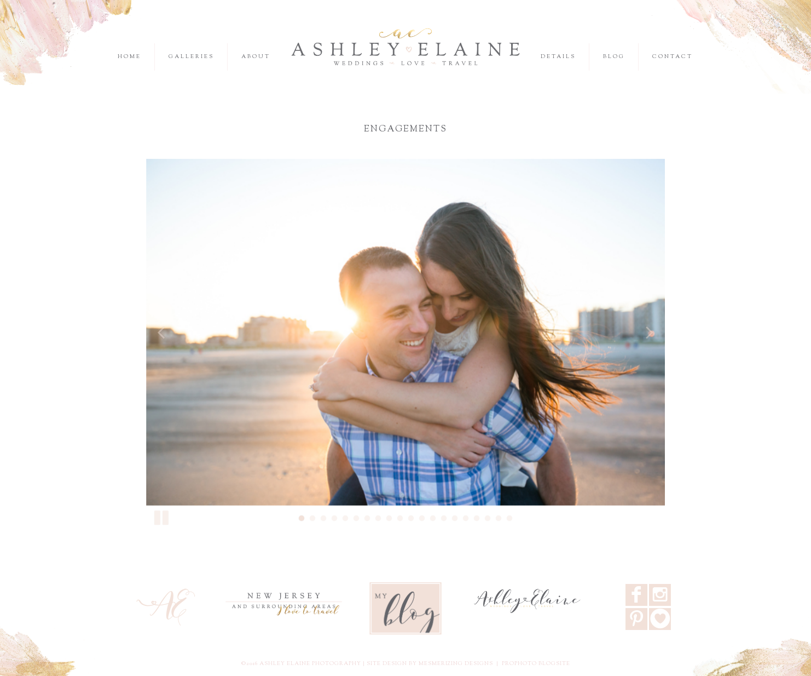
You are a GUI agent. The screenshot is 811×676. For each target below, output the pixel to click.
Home (129, 57)
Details (558, 57)
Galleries (191, 57)
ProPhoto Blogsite (536, 664)
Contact (672, 57)
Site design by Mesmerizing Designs (430, 664)
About (255, 57)
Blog (614, 57)
